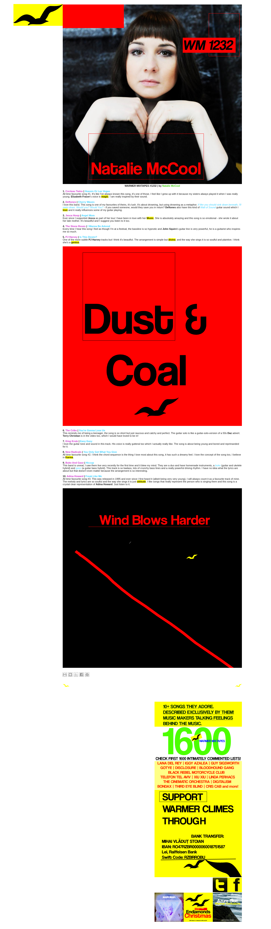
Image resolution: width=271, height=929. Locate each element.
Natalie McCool (171, 185)
